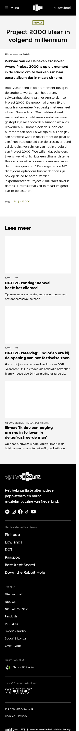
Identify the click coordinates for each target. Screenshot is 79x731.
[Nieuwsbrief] (62, 7)
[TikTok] (26, 511)
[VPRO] (18, 692)
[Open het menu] (11, 7)
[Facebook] (20, 511)
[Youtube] (33, 511)
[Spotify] (7, 511)
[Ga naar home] (38, 8)
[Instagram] (13, 511)
